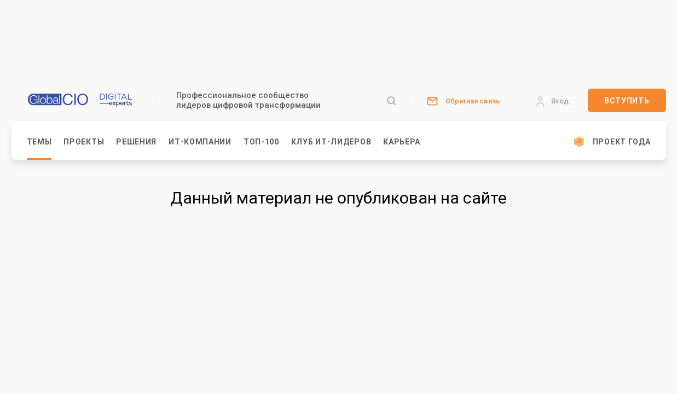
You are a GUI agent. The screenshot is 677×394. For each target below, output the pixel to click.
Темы (39, 141)
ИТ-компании (200, 141)
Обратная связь (472, 101)
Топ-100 (261, 141)
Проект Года (622, 141)
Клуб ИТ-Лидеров (331, 141)
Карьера (401, 141)
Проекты (83, 141)
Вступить (627, 100)
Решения (136, 141)
